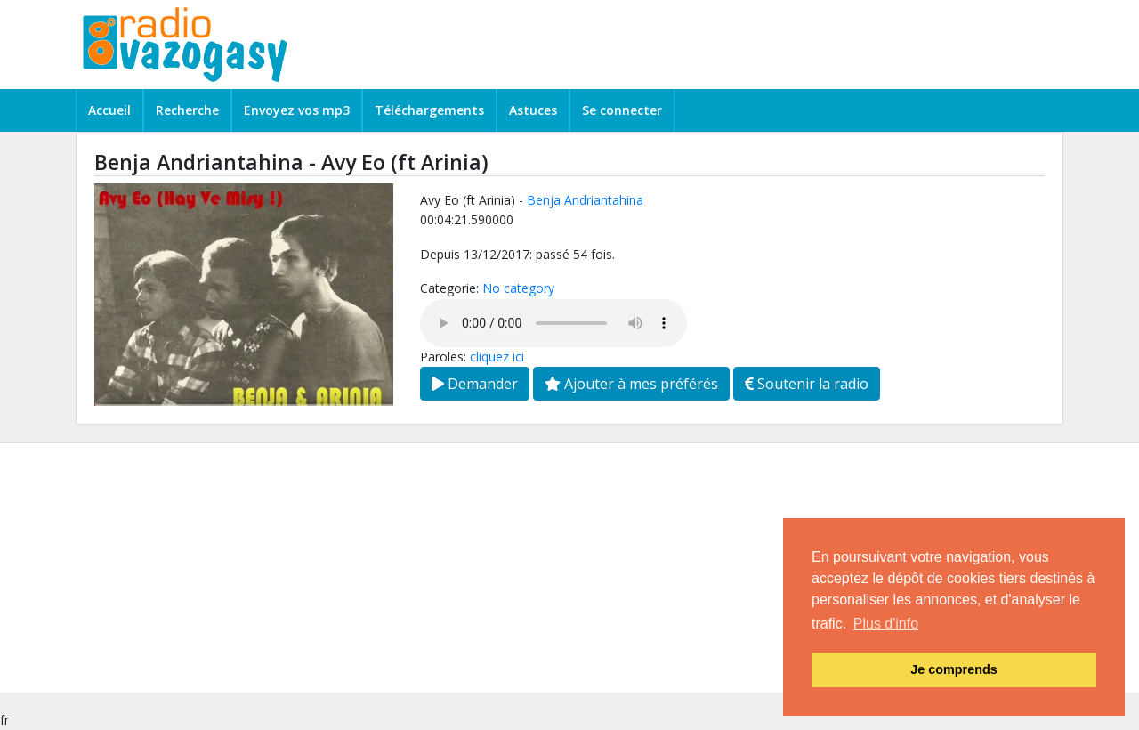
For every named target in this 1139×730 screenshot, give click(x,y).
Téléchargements (429, 109)
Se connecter (622, 109)
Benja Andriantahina (585, 199)
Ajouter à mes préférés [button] (631, 383)
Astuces (533, 109)
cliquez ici (497, 356)
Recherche (187, 109)
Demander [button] (475, 383)
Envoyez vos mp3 (297, 109)
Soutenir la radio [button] (806, 383)
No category (518, 288)
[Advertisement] (534, 568)
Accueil (109, 109)
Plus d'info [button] (885, 623)
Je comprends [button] (954, 669)
